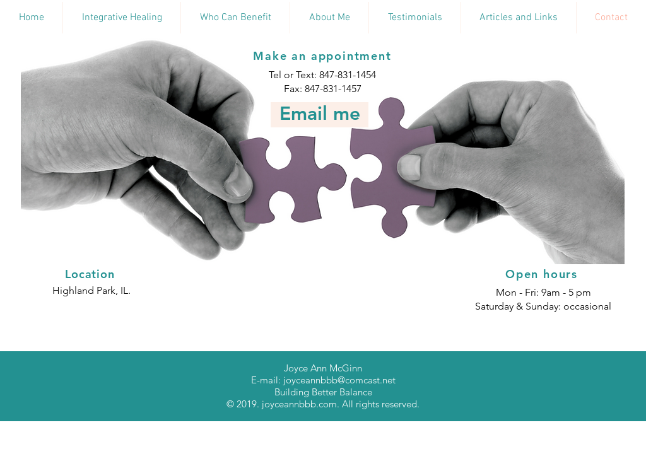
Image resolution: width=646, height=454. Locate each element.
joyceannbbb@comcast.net (339, 380)
